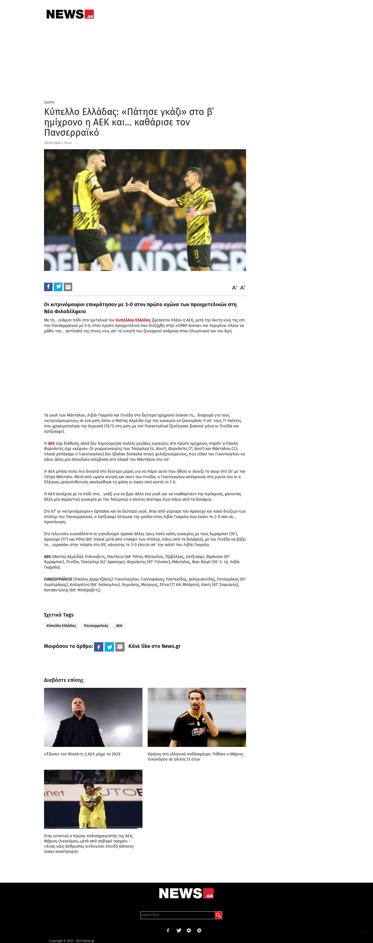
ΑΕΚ (51, 443)
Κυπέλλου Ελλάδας (133, 320)
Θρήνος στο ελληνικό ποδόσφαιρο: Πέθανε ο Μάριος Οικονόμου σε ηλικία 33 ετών (195, 757)
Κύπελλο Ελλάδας (61, 626)
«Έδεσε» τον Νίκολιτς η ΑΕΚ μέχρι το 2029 (82, 754)
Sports (49, 102)
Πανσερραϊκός (96, 626)
